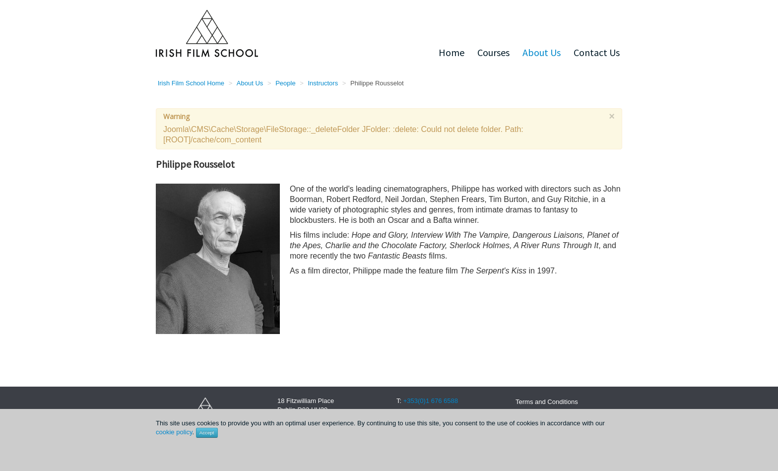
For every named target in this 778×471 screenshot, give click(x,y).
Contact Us (597, 52)
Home (451, 52)
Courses (493, 52)
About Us (541, 52)
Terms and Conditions (547, 401)
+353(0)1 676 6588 (430, 400)
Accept (206, 432)
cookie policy (174, 432)
